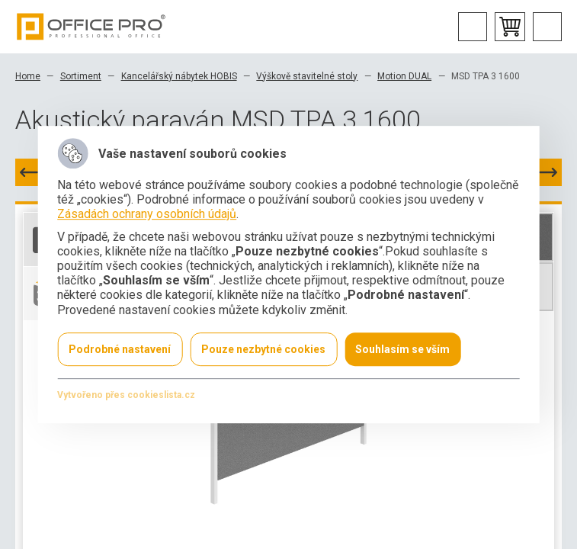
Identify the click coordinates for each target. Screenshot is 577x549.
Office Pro (91, 26)
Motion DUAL (404, 76)
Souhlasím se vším (402, 349)
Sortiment (80, 76)
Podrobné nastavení (120, 349)
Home (27, 76)
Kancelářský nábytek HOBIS (179, 76)
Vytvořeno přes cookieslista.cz (126, 395)
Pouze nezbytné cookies (263, 349)
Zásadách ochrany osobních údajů (146, 214)
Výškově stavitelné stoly (306, 76)
